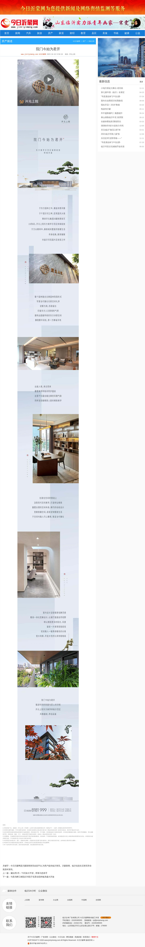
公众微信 (42, 891)
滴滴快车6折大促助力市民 (112, 126)
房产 (50, 33)
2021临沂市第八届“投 (110, 134)
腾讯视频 (69, 937)
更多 (141, 82)
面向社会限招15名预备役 (112, 101)
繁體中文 (95, 937)
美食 (105, 33)
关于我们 (105, 918)
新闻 (17, 33)
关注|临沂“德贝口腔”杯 (110, 130)
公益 (137, 33)
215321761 (78, 923)
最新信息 (104, 81)
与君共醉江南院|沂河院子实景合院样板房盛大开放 (32, 877)
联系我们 (86, 937)
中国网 (84, 900)
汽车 (28, 33)
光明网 (98, 900)
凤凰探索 (78, 937)
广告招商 (44, 937)
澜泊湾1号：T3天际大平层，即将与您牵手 (29, 873)
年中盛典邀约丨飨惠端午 (112, 113)
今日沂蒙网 (76, 41)
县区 (94, 33)
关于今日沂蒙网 (34, 937)
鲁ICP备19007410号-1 (38, 943)
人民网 (27, 900)
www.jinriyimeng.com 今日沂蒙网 (33, 54)
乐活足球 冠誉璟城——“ (111, 138)
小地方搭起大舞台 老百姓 (112, 88)
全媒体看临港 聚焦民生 (111, 121)
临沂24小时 (30, 891)
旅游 (39, 33)
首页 (6, 33)
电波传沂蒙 (106, 109)
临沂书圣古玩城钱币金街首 (113, 146)
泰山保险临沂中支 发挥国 (112, 117)
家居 (61, 33)
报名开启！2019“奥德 (110, 105)
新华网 (41, 900)
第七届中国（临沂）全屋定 (113, 92)
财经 (72, 33)
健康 (126, 33)
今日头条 (61, 937)
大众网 (55, 900)
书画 (115, 33)
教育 (83, 33)
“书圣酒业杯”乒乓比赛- (111, 96)
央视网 (69, 900)
